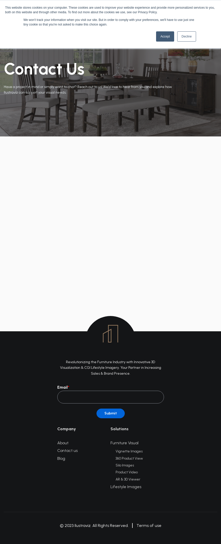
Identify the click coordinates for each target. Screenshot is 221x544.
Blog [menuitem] (61, 458)
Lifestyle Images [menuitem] (125, 486)
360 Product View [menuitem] (129, 458)
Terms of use (148, 525)
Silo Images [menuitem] (125, 465)
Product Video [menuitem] (127, 472)
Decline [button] (187, 36)
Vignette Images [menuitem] (129, 451)
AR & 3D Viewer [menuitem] (128, 479)
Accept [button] (165, 36)
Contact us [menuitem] (67, 450)
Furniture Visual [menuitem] (124, 442)
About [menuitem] (62, 442)
